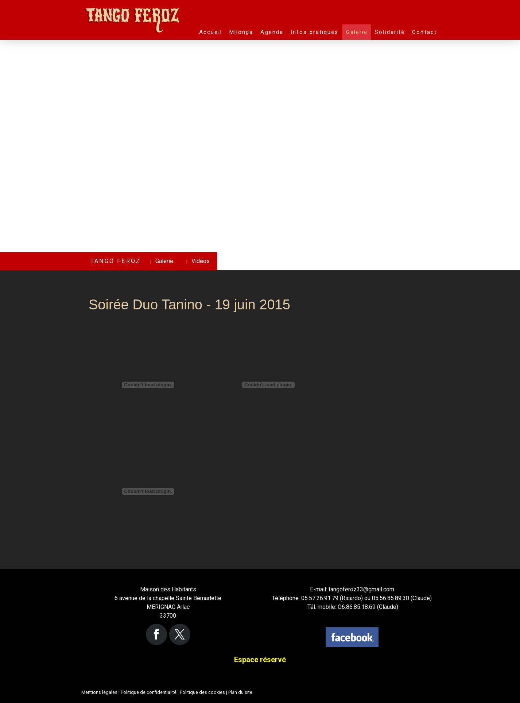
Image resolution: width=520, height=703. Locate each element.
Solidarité (390, 32)
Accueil (210, 32)
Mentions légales (99, 692)
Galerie (357, 32)
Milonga (241, 32)
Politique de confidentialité (148, 692)
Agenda (271, 32)
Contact (424, 32)
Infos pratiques (315, 32)
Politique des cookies (202, 692)
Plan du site (240, 692)
